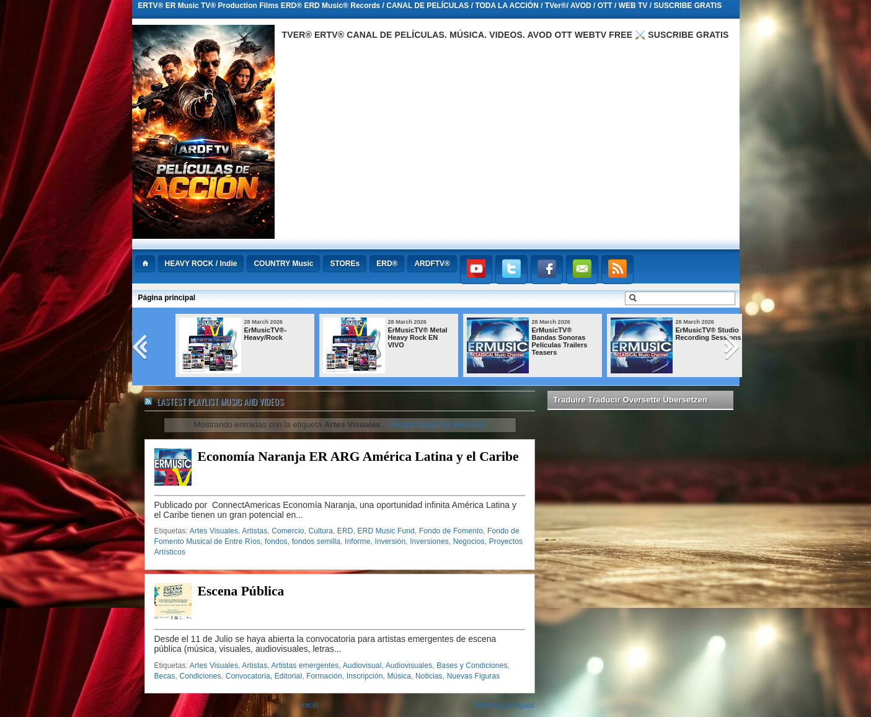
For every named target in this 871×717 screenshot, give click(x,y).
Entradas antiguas (505, 705)
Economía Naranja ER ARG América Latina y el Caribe (358, 456)
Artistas (254, 531)
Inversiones (429, 541)
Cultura (320, 531)
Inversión (389, 541)
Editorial (288, 676)
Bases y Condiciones (471, 665)
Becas (164, 676)
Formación (324, 676)
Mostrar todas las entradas (436, 424)
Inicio (309, 705)
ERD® (386, 263)
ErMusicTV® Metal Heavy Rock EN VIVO (418, 337)
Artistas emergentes (305, 665)
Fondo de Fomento (451, 531)
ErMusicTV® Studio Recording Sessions (708, 333)
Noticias (429, 676)
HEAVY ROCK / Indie (201, 263)
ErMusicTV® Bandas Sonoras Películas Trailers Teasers (560, 341)
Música (399, 676)
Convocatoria (248, 676)
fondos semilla (316, 541)
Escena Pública (241, 591)
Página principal (167, 297)
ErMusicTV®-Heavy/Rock (265, 333)
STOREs (345, 263)
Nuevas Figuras (473, 676)
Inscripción (365, 676)
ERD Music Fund (385, 531)
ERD (345, 531)
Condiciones (200, 676)
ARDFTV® (432, 263)
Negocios (469, 541)
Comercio (288, 531)
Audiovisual (362, 665)
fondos (276, 541)
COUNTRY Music (283, 263)
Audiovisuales (409, 665)
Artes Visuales (214, 531)
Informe (358, 541)
